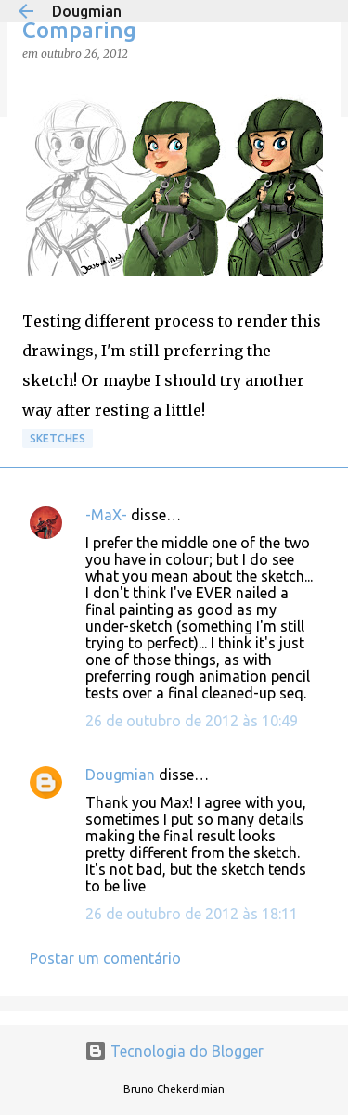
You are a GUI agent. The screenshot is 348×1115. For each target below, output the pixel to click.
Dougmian (87, 11)
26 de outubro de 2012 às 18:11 (191, 913)
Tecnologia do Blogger (174, 1051)
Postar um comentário (105, 958)
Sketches (57, 438)
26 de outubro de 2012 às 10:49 (191, 720)
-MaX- (106, 514)
